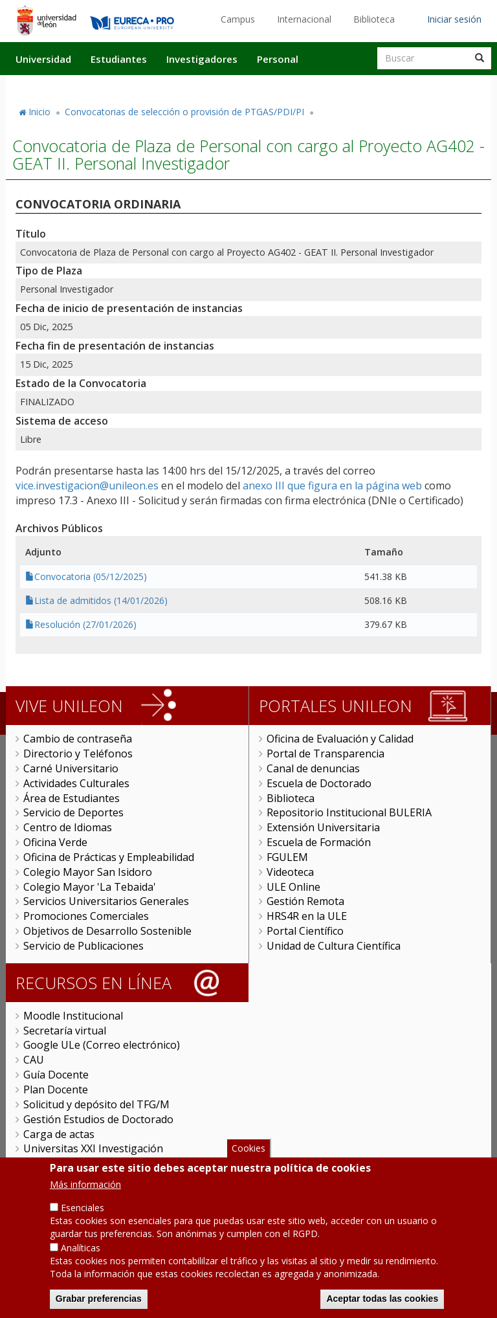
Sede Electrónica (62, 1163)
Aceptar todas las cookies (382, 1307)
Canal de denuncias (313, 768)
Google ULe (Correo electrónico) (101, 1045)
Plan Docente (55, 1089)
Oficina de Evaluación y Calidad (340, 739)
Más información (85, 1193)
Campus (238, 19)
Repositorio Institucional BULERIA (349, 812)
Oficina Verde (55, 842)
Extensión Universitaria (323, 827)
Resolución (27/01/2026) (85, 624)
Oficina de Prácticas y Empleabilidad (108, 857)
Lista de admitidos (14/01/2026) (101, 600)
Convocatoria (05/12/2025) (90, 576)
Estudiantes (119, 58)
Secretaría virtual (64, 1030)
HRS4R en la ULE (307, 916)
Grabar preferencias (99, 1307)
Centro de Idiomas (67, 827)
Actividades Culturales (76, 783)
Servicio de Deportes (73, 812)
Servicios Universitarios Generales (106, 901)
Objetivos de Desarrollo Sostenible (107, 931)
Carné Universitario (70, 768)
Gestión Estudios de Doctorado (98, 1119)
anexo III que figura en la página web (332, 485)
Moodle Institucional (73, 1016)
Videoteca (290, 872)
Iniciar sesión (454, 19)
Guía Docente (56, 1074)
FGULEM (287, 857)
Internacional (304, 19)
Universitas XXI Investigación (93, 1148)
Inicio (39, 112)
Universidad (43, 58)
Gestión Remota (305, 901)
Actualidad (343, 86)
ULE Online (293, 887)
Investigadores (201, 58)
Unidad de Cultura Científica (334, 946)
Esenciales (82, 1217)
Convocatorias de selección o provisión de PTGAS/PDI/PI (184, 112)
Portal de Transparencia (325, 753)
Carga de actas (58, 1134)
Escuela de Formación (319, 842)
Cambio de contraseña (77, 739)
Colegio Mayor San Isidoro (87, 872)
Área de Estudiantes (71, 798)
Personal (277, 58)
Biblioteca (374, 19)
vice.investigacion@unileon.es (87, 485)
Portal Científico (305, 931)
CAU (33, 1060)
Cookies (248, 1157)
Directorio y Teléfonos (78, 753)
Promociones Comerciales (86, 916)
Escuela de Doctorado (319, 783)
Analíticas (80, 1257)
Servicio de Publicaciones (83, 946)
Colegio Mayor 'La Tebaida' (89, 887)
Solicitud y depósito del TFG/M (96, 1104)
